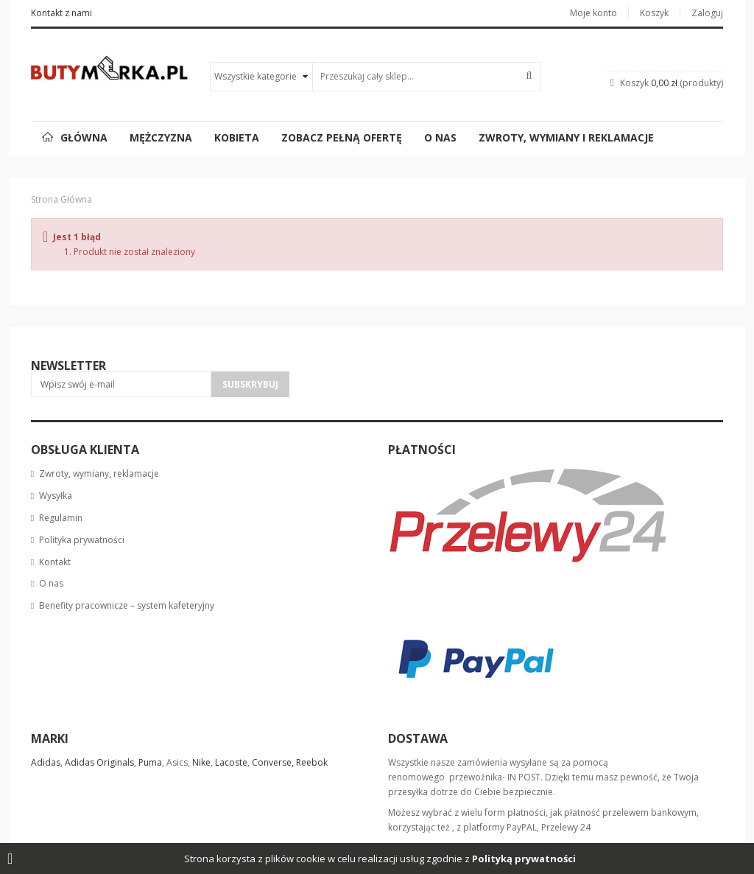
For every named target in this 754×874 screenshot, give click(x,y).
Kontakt (55, 562)
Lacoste (230, 762)
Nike (201, 762)
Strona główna (61, 199)
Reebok (312, 762)
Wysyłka (55, 495)
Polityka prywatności (81, 540)
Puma (150, 762)
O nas (51, 583)
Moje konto (593, 13)
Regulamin (60, 517)
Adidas (45, 762)
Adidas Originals (99, 762)
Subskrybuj (250, 384)
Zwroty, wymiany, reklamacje (99, 473)
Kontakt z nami (61, 13)
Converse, (273, 762)
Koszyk (654, 13)
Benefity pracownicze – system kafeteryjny (126, 605)
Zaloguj (707, 13)
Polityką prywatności (524, 858)
